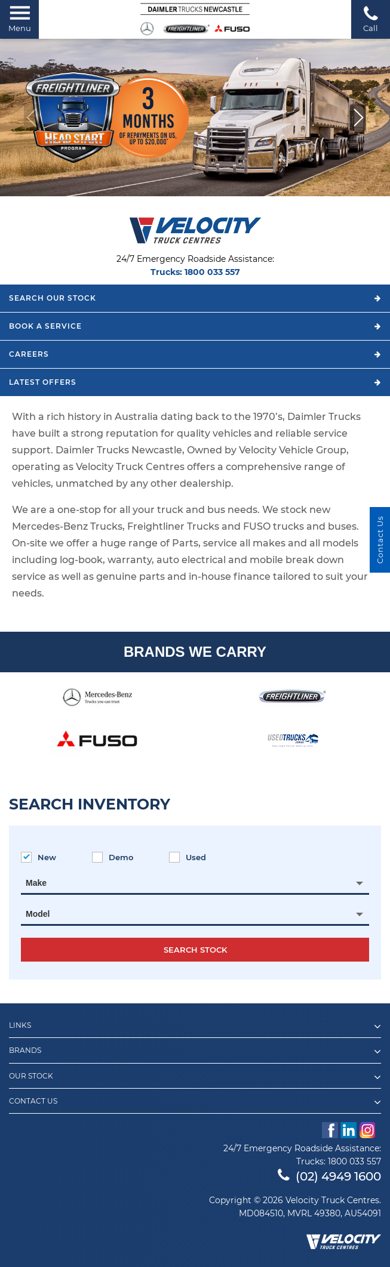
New (38, 857)
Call (370, 19)
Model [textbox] (38, 914)
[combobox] (195, 883)
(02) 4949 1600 (329, 1176)
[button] (358, 117)
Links (195, 1026)
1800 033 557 (212, 272)
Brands (195, 1051)
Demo (112, 857)
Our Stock (195, 1077)
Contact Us (195, 1102)
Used (187, 857)
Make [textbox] (36, 883)
